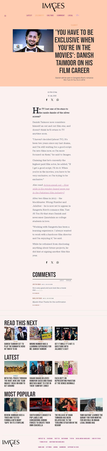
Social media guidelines (83, 438)
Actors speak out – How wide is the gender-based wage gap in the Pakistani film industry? (51, 189)
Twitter (57, 438)
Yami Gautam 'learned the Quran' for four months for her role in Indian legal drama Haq (91, 419)
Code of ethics (96, 438)
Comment (61, 15)
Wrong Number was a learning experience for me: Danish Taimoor (40, 346)
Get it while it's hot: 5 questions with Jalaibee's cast (64, 346)
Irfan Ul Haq (53, 92)
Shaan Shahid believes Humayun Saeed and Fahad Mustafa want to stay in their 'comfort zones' (41, 382)
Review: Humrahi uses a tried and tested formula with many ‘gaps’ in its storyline (14, 419)
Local (70, 15)
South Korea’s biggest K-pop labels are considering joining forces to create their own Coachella (40, 420)
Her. (78, 15)
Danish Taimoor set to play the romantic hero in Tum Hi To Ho (14, 346)
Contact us (41, 438)
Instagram (64, 438)
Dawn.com (41, 447)
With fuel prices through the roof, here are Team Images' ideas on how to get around (15, 382)
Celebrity (39, 15)
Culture (50, 15)
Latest (29, 15)
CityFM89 (49, 447)
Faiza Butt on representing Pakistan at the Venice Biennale (65, 381)
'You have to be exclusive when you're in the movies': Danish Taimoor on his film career (74, 51)
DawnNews (62, 447)
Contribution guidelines (56, 442)
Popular (68, 281)
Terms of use (43, 442)
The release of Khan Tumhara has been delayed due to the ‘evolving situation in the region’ (66, 420)
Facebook (50, 438)
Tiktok (72, 438)
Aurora (55, 447)
